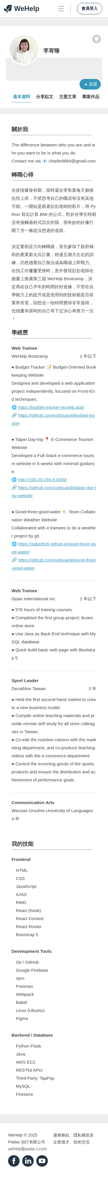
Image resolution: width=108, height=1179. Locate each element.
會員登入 (90, 8)
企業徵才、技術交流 (71, 1142)
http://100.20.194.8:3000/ (42, 479)
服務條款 (61, 1135)
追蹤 (93, 84)
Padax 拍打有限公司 (26, 1142)
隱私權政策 (83, 1135)
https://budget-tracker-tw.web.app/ (51, 407)
